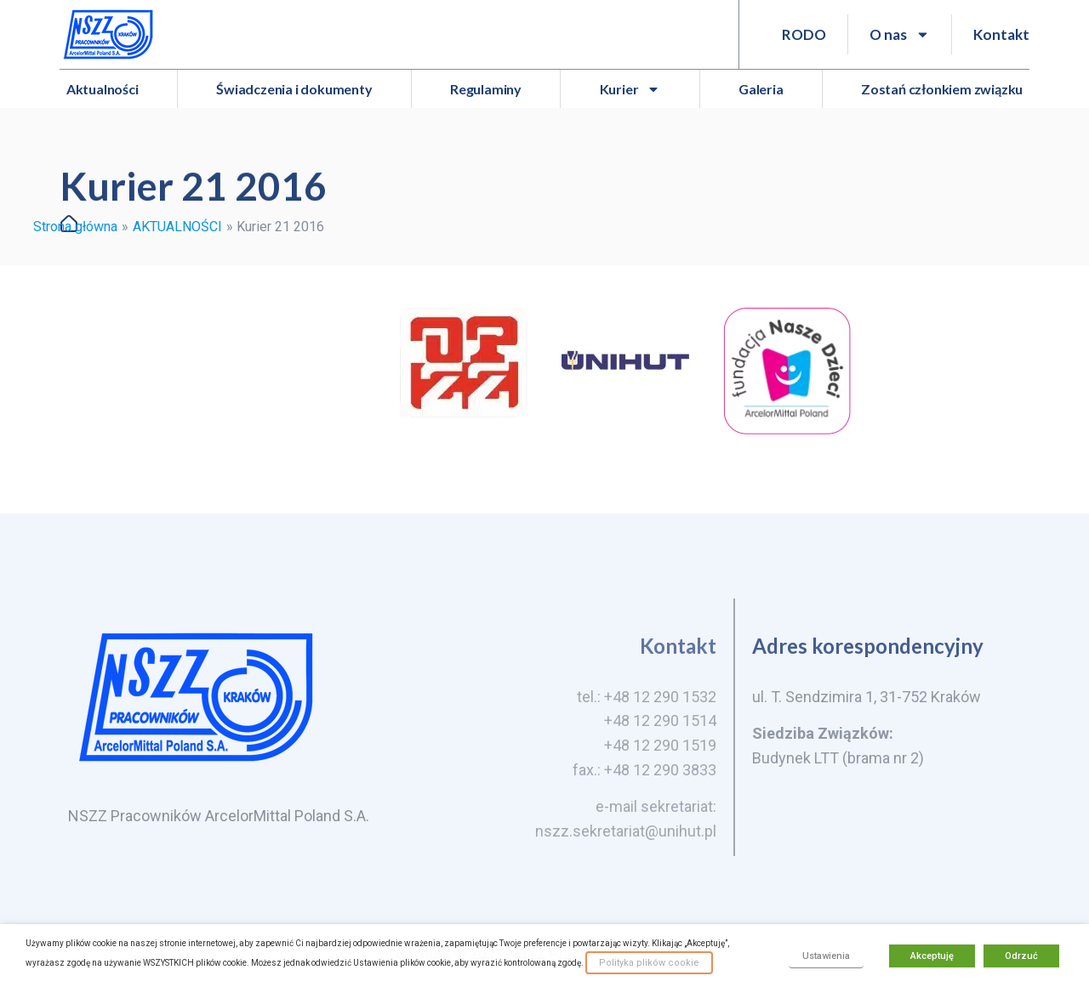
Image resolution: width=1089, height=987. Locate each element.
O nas (899, 34)
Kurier (630, 89)
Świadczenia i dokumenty (294, 89)
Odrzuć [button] (1021, 955)
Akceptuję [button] (932, 955)
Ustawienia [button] (826, 955)
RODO (804, 34)
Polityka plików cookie (649, 962)
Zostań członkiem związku (942, 89)
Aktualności (102, 89)
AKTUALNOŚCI (177, 226)
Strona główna (75, 226)
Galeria (761, 89)
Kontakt (1001, 34)
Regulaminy (486, 89)
